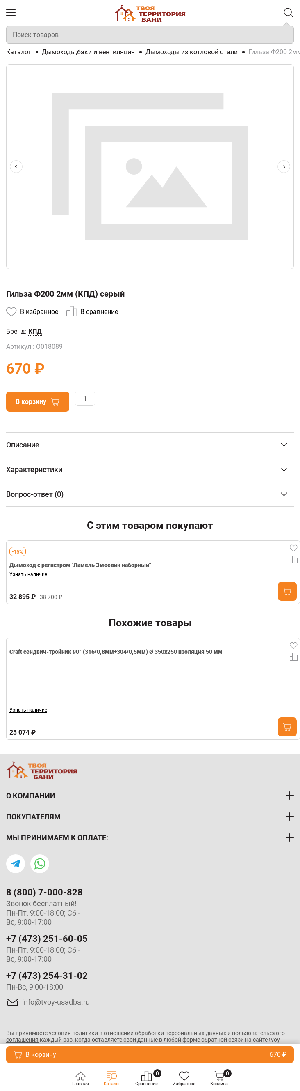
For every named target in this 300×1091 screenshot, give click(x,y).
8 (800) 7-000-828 (44, 892)
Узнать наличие (28, 574)
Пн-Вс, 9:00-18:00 (34, 987)
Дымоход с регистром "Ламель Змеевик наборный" (80, 565)
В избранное (39, 312)
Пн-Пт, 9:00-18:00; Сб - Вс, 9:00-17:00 (43, 955)
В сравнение (99, 312)
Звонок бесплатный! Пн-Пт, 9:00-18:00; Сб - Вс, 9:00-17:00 (43, 912)
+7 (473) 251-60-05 (47, 939)
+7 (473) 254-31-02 (47, 976)
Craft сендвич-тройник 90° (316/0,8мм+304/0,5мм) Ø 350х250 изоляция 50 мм (116, 652)
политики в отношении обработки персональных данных (149, 1033)
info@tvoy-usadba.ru (56, 1002)
